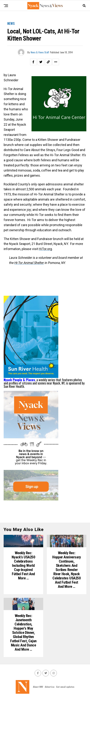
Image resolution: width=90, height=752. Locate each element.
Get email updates (65, 739)
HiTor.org (45, 249)
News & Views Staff (40, 52)
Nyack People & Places (19, 379)
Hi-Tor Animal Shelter (29, 263)
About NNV (38, 739)
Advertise (49, 739)
